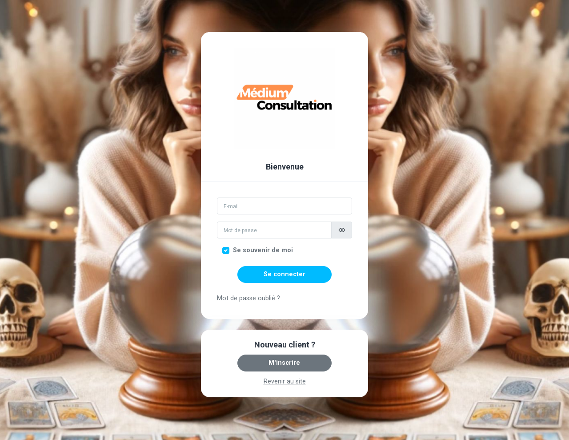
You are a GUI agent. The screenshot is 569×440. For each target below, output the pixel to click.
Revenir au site (285, 381)
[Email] (284, 206)
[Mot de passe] (274, 230)
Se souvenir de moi (263, 250)
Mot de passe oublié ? (248, 298)
